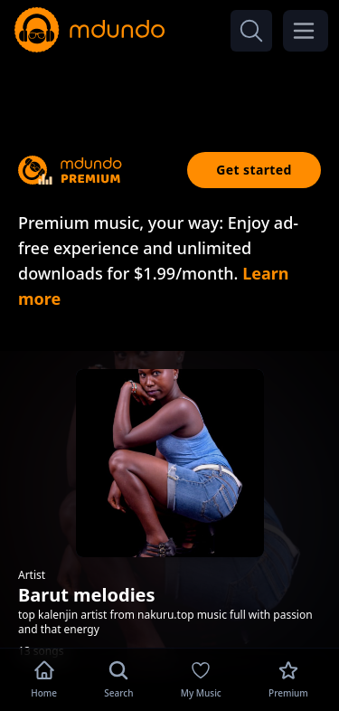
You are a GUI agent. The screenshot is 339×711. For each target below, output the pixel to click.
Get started (254, 169)
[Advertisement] (170, 88)
